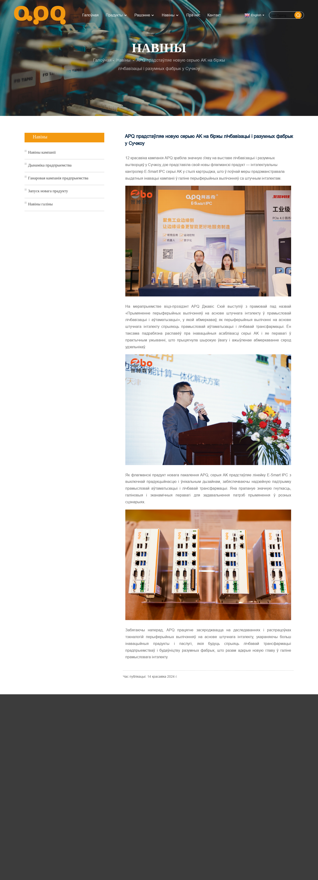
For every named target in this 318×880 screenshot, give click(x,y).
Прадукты (116, 15)
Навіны (170, 15)
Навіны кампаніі (42, 153)
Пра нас (193, 15)
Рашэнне (144, 15)
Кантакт (214, 15)
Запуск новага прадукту (48, 191)
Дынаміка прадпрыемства (50, 166)
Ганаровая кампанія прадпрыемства (58, 179)
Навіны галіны (40, 205)
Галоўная (90, 15)
